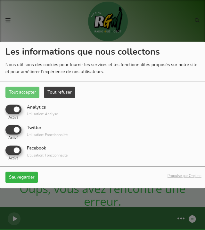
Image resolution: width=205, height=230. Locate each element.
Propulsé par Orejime (184, 176)
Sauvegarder (22, 177)
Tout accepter (22, 92)
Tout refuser (59, 92)
